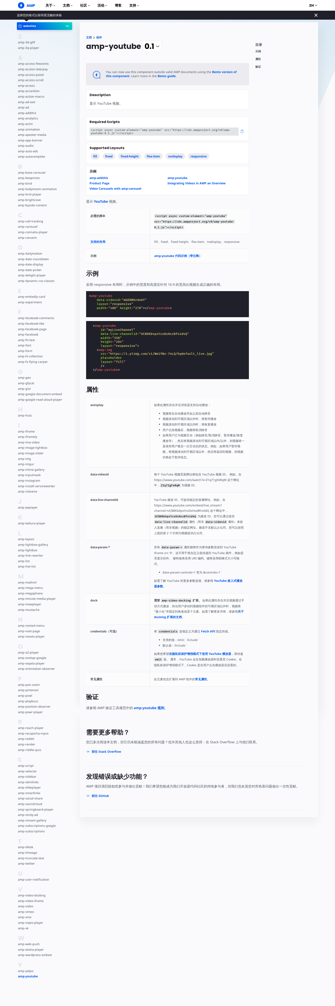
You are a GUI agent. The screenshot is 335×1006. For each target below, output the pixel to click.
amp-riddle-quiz (29, 750)
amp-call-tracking (30, 221)
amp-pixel (25, 696)
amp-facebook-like (31, 323)
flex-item (153, 156)
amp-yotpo (25, 971)
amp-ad (23, 107)
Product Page (99, 183)
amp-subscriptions (31, 831)
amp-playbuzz (28, 701)
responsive (199, 156)
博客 (118, 5)
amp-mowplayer (29, 604)
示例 (258, 51)
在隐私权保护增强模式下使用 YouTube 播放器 (201, 654)
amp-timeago (27, 853)
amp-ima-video (28, 442)
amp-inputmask (29, 475)
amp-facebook (28, 334)
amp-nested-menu (31, 625)
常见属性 (202, 679)
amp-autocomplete (31, 156)
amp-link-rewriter (30, 555)
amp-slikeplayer (29, 787)
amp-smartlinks (29, 793)
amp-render (26, 744)
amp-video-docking (31, 895)
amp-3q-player (28, 48)
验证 (258, 67)
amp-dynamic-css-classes (35, 281)
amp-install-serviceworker (36, 486)
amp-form (25, 351)
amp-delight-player (31, 275)
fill (95, 156)
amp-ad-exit (26, 102)
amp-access (26, 86)
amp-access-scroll (30, 80)
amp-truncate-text (30, 858)
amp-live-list (26, 566)
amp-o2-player (28, 652)
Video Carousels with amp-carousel (115, 188)
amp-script (25, 766)
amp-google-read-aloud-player (39, 399)
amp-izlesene (27, 491)
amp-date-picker (29, 270)
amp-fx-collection (30, 356)
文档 (67, 5)
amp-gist (24, 389)
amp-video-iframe (30, 901)
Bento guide (159, 76)
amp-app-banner (30, 140)
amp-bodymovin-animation (37, 189)
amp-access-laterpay (32, 69)
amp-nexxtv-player (31, 636)
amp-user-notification (33, 879)
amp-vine (24, 917)
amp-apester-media (32, 135)
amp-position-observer (34, 706)
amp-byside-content (32, 205)
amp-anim (25, 124)
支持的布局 (97, 242)
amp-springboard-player (35, 809)
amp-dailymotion (30, 253)
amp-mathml (27, 582)
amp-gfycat (26, 383)
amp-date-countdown (33, 259)
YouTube (101, 201)
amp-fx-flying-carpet (32, 362)
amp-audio (25, 146)
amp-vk (23, 928)
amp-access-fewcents (33, 64)
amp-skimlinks (28, 782)
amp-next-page (28, 631)
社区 (85, 5)
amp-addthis (27, 113)
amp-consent (27, 238)
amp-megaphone (30, 593)
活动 (102, 5)
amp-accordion (28, 91)
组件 (99, 37)
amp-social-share (30, 798)
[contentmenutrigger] (284, 46)
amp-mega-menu (30, 588)
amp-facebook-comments (36, 318)
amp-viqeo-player (30, 923)
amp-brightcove (29, 200)
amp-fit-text (26, 340)
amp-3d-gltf (26, 42)
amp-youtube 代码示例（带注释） (180, 256)
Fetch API (208, 631)
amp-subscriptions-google (36, 826)
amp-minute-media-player (36, 599)
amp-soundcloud (30, 804)
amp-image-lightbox (32, 448)
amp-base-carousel (31, 172)
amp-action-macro (31, 96)
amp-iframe (26, 431)
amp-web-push (28, 944)
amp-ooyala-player (31, 663)
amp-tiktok (25, 847)
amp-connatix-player (32, 232)
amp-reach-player (30, 728)
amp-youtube (28, 976)
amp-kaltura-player (31, 523)
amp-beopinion (29, 178)
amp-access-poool (30, 75)
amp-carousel (27, 226)
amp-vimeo (26, 912)
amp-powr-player (30, 712)
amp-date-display (30, 264)
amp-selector (27, 771)
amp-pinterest (28, 690)
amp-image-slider (30, 453)
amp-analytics (27, 118)
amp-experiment (29, 302)
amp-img (24, 459)
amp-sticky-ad (28, 815)
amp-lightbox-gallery (32, 545)
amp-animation (29, 129)
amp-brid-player (29, 194)
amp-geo (24, 377)
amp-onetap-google (32, 658)
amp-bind (25, 183)
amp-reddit (26, 739)
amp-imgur (26, 464)
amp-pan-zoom (28, 685)
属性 (258, 59)
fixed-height (130, 156)
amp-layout (26, 539)
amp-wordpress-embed (34, 955)
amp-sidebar (27, 776)
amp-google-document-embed (39, 394)
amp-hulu (25, 415)
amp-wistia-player (30, 949)
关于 (50, 5)
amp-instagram (29, 480)
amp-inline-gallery (30, 470)
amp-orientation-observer (36, 669)
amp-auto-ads (28, 151)
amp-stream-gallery (32, 820)
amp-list (23, 561)
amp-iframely (27, 437)
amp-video (25, 906)
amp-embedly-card (31, 297)
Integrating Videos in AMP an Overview (197, 183)
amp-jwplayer (27, 507)
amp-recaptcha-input (32, 733)
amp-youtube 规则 (149, 707)
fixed (109, 156)
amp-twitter (26, 863)
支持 (134, 5)
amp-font (24, 345)
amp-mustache (28, 610)
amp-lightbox (27, 550)
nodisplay (175, 156)
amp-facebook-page (32, 329)
